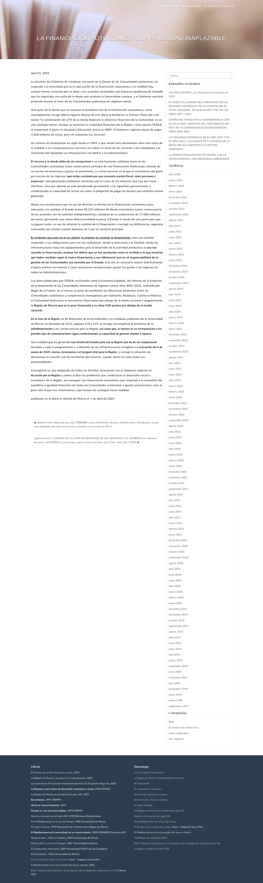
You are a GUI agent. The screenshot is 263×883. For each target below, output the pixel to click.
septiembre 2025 (179, 214)
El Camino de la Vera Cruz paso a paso (52, 772)
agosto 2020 (176, 563)
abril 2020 (175, 585)
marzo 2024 (176, 317)
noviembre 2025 (178, 202)
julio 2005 (175, 683)
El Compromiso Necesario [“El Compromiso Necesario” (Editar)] (45, 848)
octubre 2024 (177, 277)
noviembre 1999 (178, 688)
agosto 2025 (176, 220)
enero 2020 (175, 603)
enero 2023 (175, 397)
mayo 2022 (175, 443)
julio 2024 (175, 294)
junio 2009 (175, 671)
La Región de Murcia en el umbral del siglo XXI (159, 810)
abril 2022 (175, 448)
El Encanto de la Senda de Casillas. (49, 859)
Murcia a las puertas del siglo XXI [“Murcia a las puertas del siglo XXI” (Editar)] (49, 816)
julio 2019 (175, 637)
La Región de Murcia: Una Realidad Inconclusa (159, 778)
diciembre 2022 (178, 403)
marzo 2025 (176, 248)
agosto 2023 (176, 357)
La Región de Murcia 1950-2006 (151, 848)
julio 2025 (175, 225)
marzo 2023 (176, 385)
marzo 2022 (176, 454)
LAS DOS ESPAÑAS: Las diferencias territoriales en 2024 (198, 94)
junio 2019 (175, 643)
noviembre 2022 (178, 408)
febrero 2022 (176, 460)
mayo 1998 (175, 694)
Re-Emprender (142, 783)
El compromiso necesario (147, 789)
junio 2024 (175, 300)
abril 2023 (175, 380)
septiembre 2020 (179, 557)
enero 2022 (175, 465)
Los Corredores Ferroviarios (149, 772)
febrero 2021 (176, 528)
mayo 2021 (175, 511)
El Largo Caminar (143, 805)
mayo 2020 (175, 580)
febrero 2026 (176, 185)
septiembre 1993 (179, 706)
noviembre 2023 (178, 340)
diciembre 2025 (178, 197)
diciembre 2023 (178, 334)
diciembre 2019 (178, 608)
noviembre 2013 (178, 666)
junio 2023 (175, 368)
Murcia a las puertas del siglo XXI (152, 816)
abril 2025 (175, 242)
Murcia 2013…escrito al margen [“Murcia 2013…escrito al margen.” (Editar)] (48, 843)
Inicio (165, 5)
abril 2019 (175, 654)
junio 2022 (175, 437)
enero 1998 (175, 700)
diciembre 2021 (178, 471)
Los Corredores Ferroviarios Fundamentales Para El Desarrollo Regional (70, 783)
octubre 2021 (177, 482)
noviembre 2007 (178, 677)
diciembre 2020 (178, 540)
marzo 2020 (176, 591)
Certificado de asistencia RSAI (150, 837)
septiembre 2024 (179, 283)
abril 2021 (175, 517)
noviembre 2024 (178, 271)
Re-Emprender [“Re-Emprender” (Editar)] (39, 854)
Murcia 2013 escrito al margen (150, 794)
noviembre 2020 (178, 545)
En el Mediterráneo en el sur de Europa (155, 821)
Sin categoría (176, 738)
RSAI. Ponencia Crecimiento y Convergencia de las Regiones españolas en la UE (74, 870)
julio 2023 (175, 362)
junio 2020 (175, 574)
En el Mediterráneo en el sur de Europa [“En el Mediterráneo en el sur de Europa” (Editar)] (52, 821)
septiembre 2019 (179, 625)
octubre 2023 (177, 345)
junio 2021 (175, 505)
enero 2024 (175, 328)
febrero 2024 (176, 322)
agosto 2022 (176, 425)
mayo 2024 (175, 305)
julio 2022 (175, 431)
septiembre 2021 (179, 488)
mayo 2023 (175, 374)
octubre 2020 (177, 551)
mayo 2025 (175, 237)
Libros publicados (191, 5)
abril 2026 (175, 174)
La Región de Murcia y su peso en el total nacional (58, 778)
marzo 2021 (176, 523)
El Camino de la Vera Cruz (220, 5)
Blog (174, 5)
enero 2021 (175, 534)
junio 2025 (175, 231)
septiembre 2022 (179, 420)
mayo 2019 (175, 648)
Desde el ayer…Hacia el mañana (151, 799)
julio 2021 (175, 500)
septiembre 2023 (179, 351)
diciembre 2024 (178, 265)
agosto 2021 (176, 494)
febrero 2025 (176, 254)
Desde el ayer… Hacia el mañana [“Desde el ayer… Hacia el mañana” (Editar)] (48, 837)
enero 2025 (175, 260)
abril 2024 (175, 311)
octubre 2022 (177, 414)
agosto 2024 (176, 288)
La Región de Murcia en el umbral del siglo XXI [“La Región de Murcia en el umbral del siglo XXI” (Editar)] (56, 794)
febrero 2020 (176, 597)
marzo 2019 (176, 660)
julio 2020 (175, 568)
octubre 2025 (177, 208)
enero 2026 (175, 191)
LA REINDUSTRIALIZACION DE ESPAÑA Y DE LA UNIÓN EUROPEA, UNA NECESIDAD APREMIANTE (199, 156)
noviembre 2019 (178, 614)
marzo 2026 (176, 180)
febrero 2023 (176, 391)
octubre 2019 (177, 620)
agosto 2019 (176, 631)
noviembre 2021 (178, 477)
